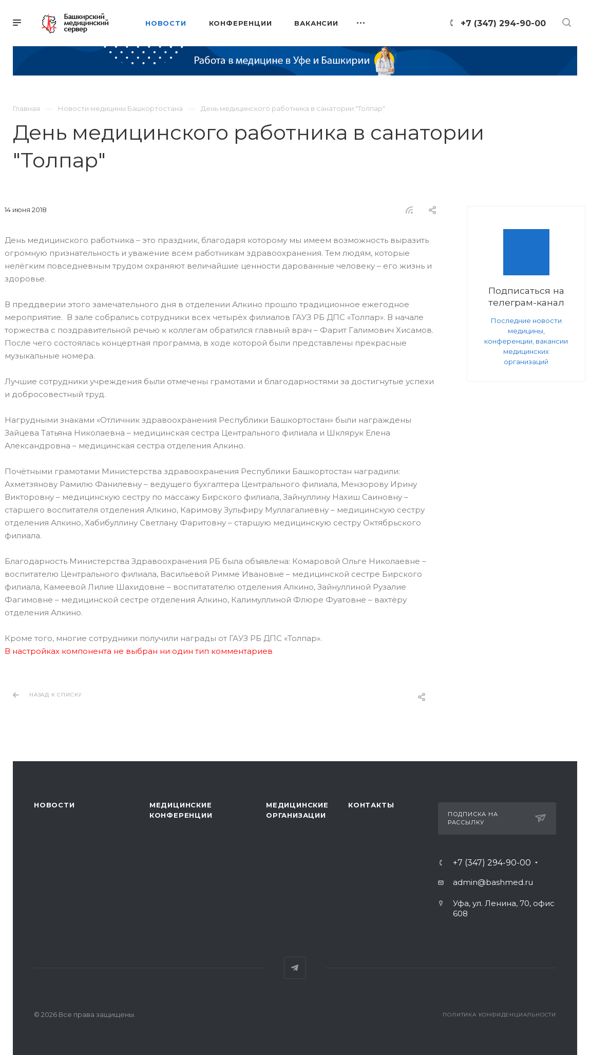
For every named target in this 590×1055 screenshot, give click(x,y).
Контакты (371, 805)
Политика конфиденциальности (499, 1014)
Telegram (295, 968)
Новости (54, 805)
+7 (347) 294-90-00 (503, 23)
